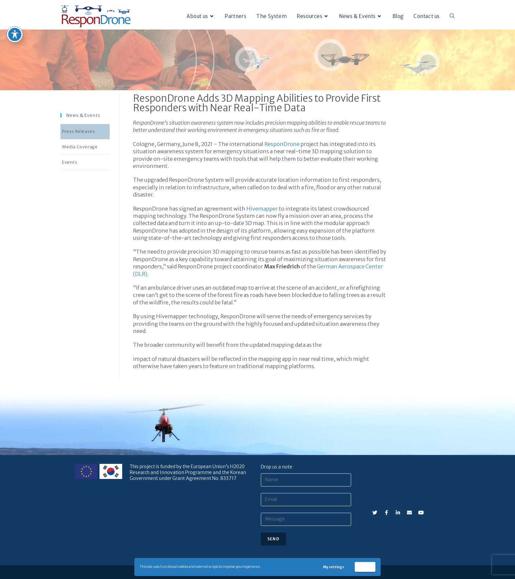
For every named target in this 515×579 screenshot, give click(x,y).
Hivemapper (262, 208)
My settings (333, 567)
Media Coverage (80, 147)
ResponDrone (282, 144)
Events (70, 162)
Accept (365, 567)
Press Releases (78, 131)
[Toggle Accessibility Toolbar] (15, 20)
